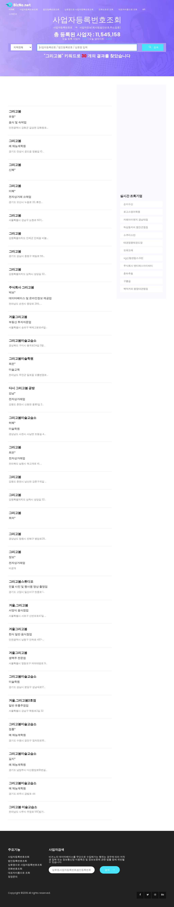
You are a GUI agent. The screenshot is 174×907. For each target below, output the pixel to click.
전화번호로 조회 (106, 9)
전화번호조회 (15, 868)
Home (11, 9)
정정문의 (13, 876)
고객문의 (13, 14)
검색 (153, 47)
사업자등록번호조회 (29, 9)
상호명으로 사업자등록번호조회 (78, 9)
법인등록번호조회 (51, 9)
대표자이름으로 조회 (127, 9)
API (143, 9)
